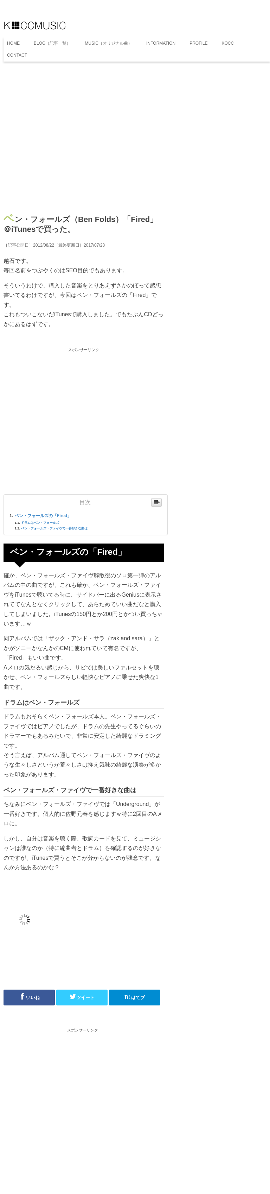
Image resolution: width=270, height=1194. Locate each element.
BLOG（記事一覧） (52, 43)
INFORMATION (160, 43)
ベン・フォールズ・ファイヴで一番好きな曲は (54, 528)
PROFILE (198, 43)
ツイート (82, 996)
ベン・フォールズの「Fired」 (43, 515)
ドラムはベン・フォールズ (40, 523)
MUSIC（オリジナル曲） (108, 43)
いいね (29, 996)
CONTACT (17, 55)
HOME (13, 43)
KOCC (228, 43)
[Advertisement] (84, 140)
